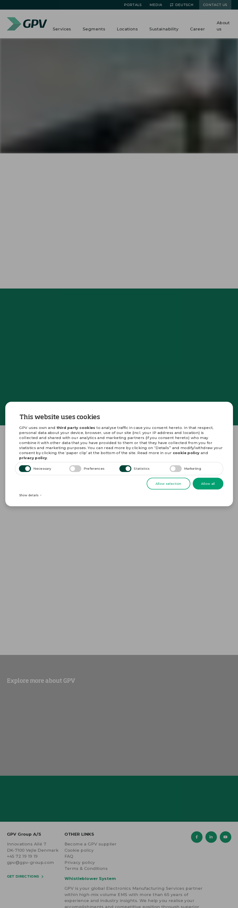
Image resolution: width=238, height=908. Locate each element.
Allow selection (168, 483)
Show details (30, 495)
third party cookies (76, 427)
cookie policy (186, 452)
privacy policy (33, 457)
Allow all (208, 483)
